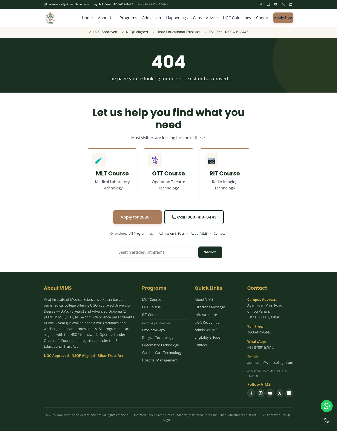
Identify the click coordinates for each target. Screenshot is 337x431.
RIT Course (150, 314)
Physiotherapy (153, 330)
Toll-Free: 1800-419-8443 (113, 4)
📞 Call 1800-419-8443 (194, 217)
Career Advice (205, 17)
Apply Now (283, 17)
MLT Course (151, 299)
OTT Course (151, 307)
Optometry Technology (160, 345)
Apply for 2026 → (137, 217)
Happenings (177, 17)
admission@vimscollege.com (66, 4)
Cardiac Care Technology (162, 352)
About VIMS (199, 233)
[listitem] (260, 4)
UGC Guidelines (237, 17)
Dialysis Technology (157, 337)
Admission (151, 17)
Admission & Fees (172, 233)
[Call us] (327, 421)
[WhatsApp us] (327, 406)
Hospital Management (160, 360)
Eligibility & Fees (207, 337)
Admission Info (207, 329)
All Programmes (141, 233)
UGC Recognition (208, 322)
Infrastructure (206, 314)
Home (87, 17)
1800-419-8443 (259, 332)
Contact (263, 17)
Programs (128, 17)
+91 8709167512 (260, 347)
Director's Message (210, 307)
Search (210, 252)
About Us (106, 17)
